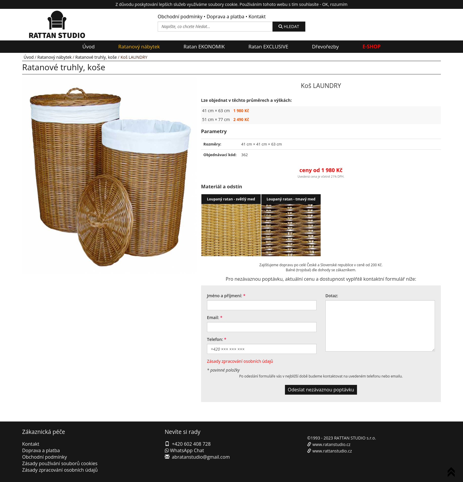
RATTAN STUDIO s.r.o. (355, 438)
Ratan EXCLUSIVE (268, 46)
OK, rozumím (334, 4)
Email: (213, 317)
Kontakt (257, 16)
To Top (452, 473)
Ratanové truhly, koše (96, 57)
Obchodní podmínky (180, 16)
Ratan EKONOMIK (204, 46)
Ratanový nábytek (139, 46)
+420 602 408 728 (191, 444)
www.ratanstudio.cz (331, 444)
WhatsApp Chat (184, 450)
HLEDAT (288, 26)
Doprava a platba (225, 16)
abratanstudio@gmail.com (201, 457)
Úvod (88, 46)
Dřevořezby (325, 46)
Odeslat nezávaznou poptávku (321, 389)
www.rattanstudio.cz (332, 451)
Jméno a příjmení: (224, 295)
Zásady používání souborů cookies (59, 463)
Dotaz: (331, 295)
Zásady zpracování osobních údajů (240, 361)
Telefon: (215, 339)
